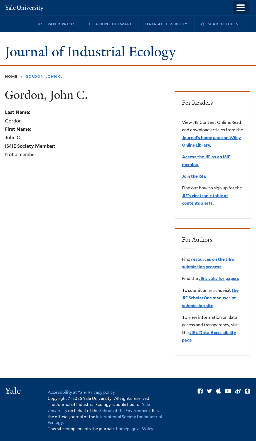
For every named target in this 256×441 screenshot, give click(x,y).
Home (11, 76)
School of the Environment (124, 410)
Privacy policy (101, 392)
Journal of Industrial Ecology (92, 52)
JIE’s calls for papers (219, 278)
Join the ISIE (194, 176)
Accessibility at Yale (67, 392)
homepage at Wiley (134, 428)
